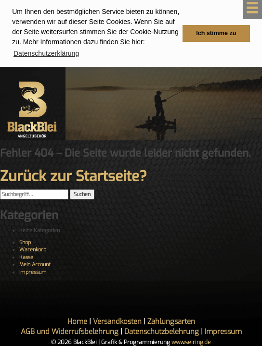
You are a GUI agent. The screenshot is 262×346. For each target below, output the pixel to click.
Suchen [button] (82, 194)
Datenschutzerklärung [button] (46, 53)
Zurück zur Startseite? (73, 176)
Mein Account (35, 264)
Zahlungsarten (171, 321)
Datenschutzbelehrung (161, 331)
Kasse (26, 256)
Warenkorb (32, 249)
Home (77, 321)
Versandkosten (117, 321)
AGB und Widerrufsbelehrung (69, 331)
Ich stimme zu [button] (216, 33)
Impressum (33, 271)
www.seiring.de (191, 342)
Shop (25, 242)
